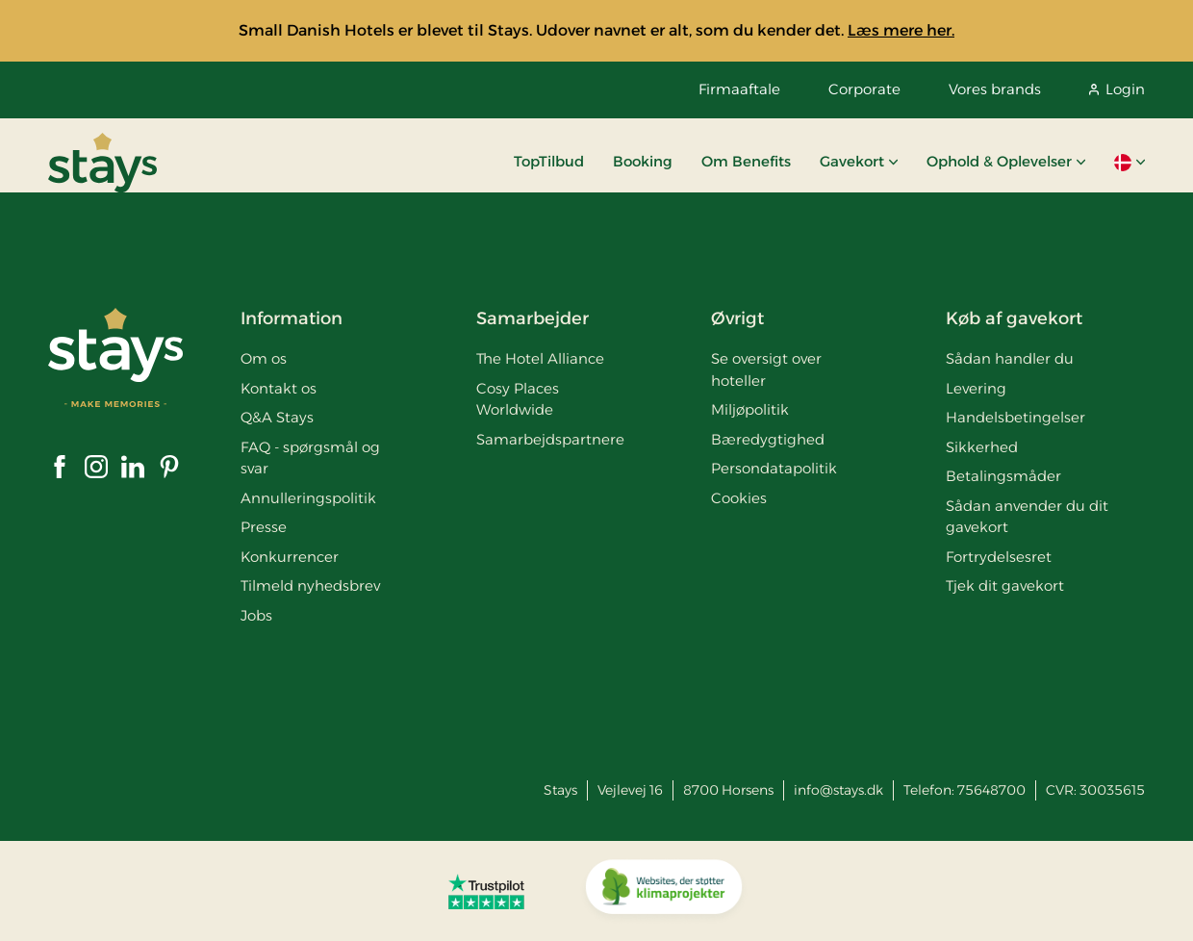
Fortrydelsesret (999, 556)
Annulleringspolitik (308, 498)
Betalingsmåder (1003, 476)
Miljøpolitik (750, 409)
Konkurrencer (290, 556)
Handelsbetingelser (1015, 417)
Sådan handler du (1010, 358)
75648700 (991, 790)
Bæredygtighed (768, 439)
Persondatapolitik (774, 468)
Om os (264, 358)
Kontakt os (279, 388)
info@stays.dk (838, 790)
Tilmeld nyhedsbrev (310, 585)
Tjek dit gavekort (1005, 585)
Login (1117, 89)
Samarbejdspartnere (550, 439)
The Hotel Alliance (540, 358)
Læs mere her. (901, 30)
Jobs (256, 615)
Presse (264, 527)
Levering (976, 388)
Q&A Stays (277, 417)
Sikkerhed (982, 447)
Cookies (739, 498)
